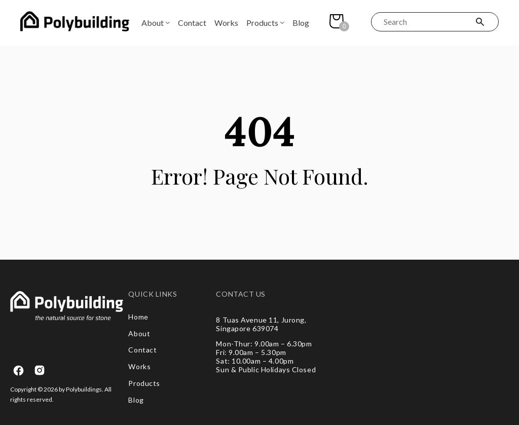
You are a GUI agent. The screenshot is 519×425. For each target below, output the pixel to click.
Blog (300, 22)
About (152, 22)
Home (138, 317)
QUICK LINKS (152, 294)
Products (262, 22)
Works (226, 22)
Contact (192, 22)
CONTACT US (241, 294)
